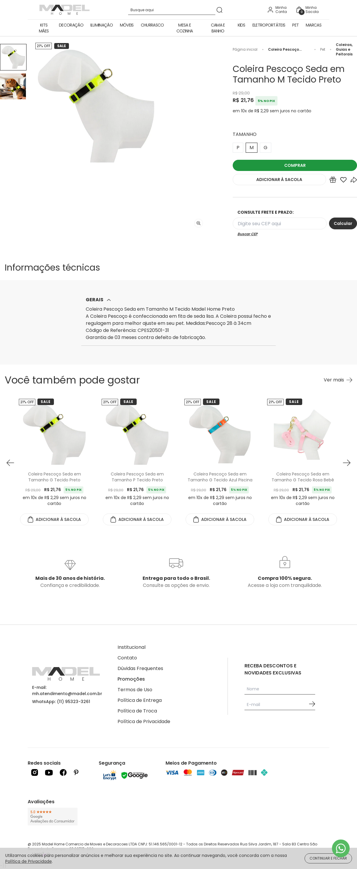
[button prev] (10, 462)
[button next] (346, 462)
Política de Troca (137, 710)
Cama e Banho (218, 28)
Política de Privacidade (144, 721)
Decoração (71, 25)
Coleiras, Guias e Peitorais (344, 49)
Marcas (313, 25)
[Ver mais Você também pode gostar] (338, 380)
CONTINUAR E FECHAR (328, 858)
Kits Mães (44, 28)
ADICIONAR (279, 179)
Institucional (132, 647)
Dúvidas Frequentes (140, 668)
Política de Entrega (140, 700)
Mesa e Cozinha (184, 28)
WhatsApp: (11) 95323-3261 (61, 702)
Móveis (127, 25)
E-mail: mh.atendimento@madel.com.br (67, 690)
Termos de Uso (135, 689)
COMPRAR (295, 165)
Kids (241, 25)
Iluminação (101, 25)
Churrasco (152, 25)
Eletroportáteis (268, 25)
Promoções (131, 679)
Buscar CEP (247, 234)
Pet (295, 25)
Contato (127, 657)
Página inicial (245, 49)
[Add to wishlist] (343, 181)
